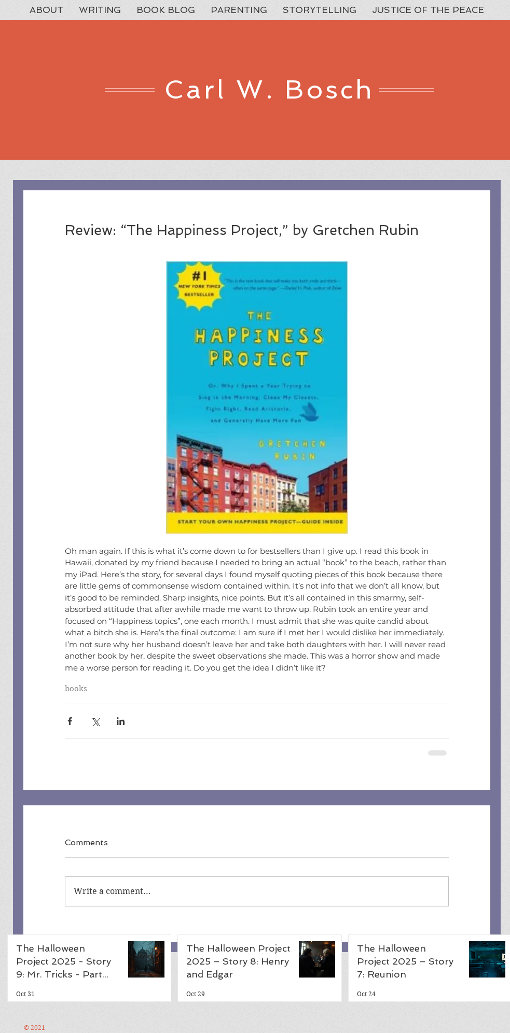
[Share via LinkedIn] (121, 721)
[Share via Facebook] (70, 721)
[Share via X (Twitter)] (95, 721)
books (76, 688)
